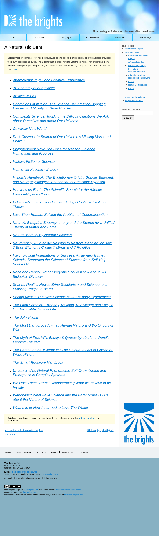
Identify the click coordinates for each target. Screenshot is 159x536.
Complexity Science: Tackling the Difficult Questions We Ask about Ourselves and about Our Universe (61, 118)
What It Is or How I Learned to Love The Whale (50, 408)
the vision (39, 37)
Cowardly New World (30, 129)
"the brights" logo (12, 489)
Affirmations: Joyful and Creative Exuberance (49, 80)
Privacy (54, 452)
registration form (50, 474)
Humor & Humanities (137, 85)
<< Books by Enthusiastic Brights (24, 430)
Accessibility (67, 452)
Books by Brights (133, 52)
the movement (92, 37)
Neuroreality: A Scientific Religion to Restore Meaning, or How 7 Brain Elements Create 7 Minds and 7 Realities (62, 245)
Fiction (131, 81)
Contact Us (42, 452)
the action (119, 37)
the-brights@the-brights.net (24, 472)
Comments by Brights (135, 97)
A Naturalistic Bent (136, 62)
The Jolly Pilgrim (26, 317)
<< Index (10, 434)
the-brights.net (29, 492)
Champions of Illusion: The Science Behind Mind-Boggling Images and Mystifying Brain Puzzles (59, 106)
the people (66, 37)
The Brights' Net (30, 489)
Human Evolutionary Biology (35, 169)
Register (8, 452)
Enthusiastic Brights (134, 49)
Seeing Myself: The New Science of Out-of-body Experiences (62, 297)
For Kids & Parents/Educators (136, 70)
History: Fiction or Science (34, 162)
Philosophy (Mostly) (137, 65)
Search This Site (131, 109)
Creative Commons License (68, 489)
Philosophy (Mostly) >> (100, 430)
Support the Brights (24, 452)
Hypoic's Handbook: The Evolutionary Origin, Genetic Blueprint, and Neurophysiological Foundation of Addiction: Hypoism (63, 179)
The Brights (31, 23)
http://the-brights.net (73, 495)
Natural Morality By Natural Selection (42, 235)
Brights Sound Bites (134, 100)
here (15, 69)
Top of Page (82, 452)
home (13, 37)
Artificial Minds (24, 96)
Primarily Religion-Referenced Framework (139, 76)
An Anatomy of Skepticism (34, 88)
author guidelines (87, 418)
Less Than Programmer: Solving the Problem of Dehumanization (60, 215)
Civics (131, 88)
